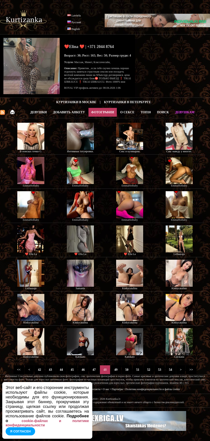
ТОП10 (146, 112)
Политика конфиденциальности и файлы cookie (152, 389)
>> (191, 369)
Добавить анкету (69, 112)
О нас (106, 389)
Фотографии (102, 112)
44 (61, 369)
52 (148, 369)
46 (83, 369)
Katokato (80, 356)
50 (126, 369)
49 (116, 369)
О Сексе (127, 112)
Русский (76, 22)
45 (72, 369)
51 (137, 369)
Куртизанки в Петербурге (127, 102)
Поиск (163, 112)
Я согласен (20, 431)
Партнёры (117, 389)
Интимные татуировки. (80, 151)
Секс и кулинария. (129, 151)
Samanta (80, 288)
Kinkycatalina (129, 288)
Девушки (38, 112)
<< (18, 369)
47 (94, 369)
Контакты (95, 389)
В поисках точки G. (31, 151)
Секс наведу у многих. (179, 151)
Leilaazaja (179, 254)
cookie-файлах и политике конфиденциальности (47, 423)
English (76, 29)
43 (50, 369)
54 (170, 369)
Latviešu (76, 15)
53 (159, 369)
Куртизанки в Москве (76, 102)
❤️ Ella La (31, 254)
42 (39, 369)
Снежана (179, 356)
